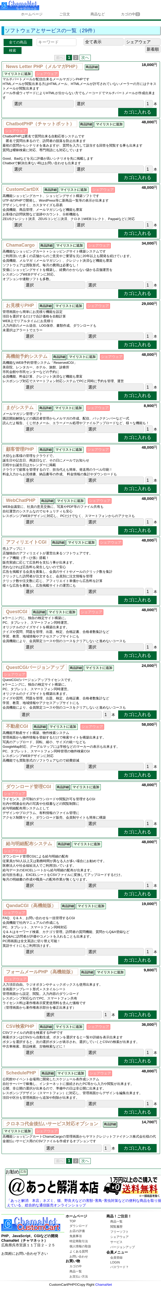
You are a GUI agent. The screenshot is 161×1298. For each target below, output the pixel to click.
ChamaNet (103, 1284)
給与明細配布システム (29, 843)
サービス (116, 1242)
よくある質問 (78, 1251)
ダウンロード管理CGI (28, 786)
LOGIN (115, 1262)
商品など (97, 14)
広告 (23, 1171)
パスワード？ (119, 1267)
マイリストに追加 (17, 74)
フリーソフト (119, 1232)
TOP (72, 1221)
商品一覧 (75, 1271)
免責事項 (75, 1236)
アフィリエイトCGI (26, 542)
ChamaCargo (20, 245)
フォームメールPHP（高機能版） (40, 971)
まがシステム (20, 407)
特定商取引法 (78, 1241)
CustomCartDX (22, 189)
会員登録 (116, 1257)
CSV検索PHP (20, 1026)
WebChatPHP (20, 500)
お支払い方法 (78, 1276)
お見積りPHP (20, 305)
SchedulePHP (21, 1072)
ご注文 (64, 14)
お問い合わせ (78, 1256)
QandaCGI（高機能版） (31, 905)
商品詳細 (92, 67)
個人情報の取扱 (80, 1246)
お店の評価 (77, 1231)
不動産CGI (17, 726)
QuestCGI (16, 611)
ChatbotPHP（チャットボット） (40, 123)
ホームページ (32, 14)
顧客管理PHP (20, 449)
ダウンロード (78, 1226)
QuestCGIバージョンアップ (35, 667)
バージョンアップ (122, 1247)
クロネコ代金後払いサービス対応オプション (52, 1123)
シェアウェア (119, 1237)
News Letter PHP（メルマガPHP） (43, 66)
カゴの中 (130, 14)
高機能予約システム (26, 356)
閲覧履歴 (116, 1226)
